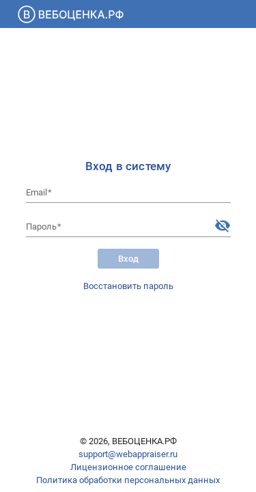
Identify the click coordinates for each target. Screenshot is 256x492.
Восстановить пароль (128, 286)
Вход (128, 259)
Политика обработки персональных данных (128, 480)
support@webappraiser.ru (128, 454)
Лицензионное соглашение (128, 467)
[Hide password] (222, 225)
